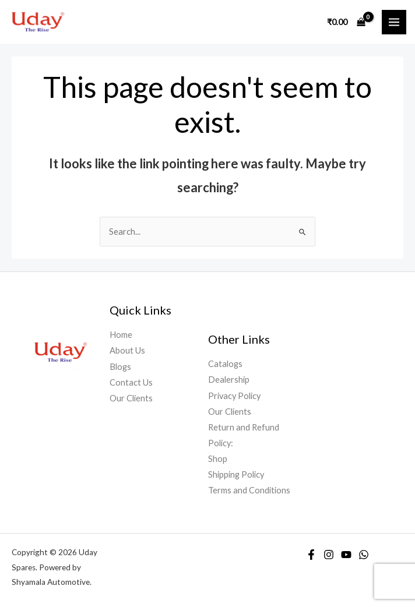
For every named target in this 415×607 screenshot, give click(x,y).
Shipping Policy (236, 474)
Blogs (120, 367)
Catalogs (225, 364)
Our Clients (131, 398)
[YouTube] (346, 554)
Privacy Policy (234, 396)
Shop (217, 459)
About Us (127, 350)
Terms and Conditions (249, 490)
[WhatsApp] (363, 554)
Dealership (228, 379)
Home (121, 335)
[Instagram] (328, 554)
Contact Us (131, 382)
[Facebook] (311, 554)
